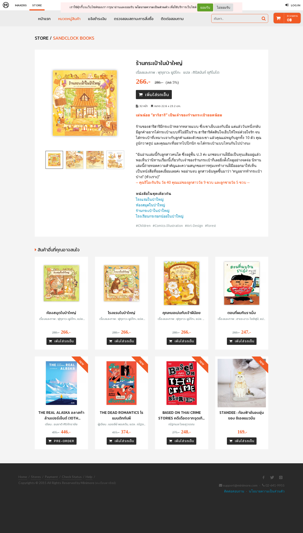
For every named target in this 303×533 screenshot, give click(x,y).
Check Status (72, 477)
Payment (51, 477)
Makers (21, 5)
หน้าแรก (44, 18)
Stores (36, 477)
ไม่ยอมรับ (223, 7)
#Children (143, 226)
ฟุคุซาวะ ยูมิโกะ (169, 72)
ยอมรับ (205, 7)
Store (37, 5)
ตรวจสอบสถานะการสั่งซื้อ (133, 18)
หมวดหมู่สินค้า (69, 18)
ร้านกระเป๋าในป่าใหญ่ (152, 210)
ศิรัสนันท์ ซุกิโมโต (206, 72)
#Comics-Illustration (168, 226)
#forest (210, 226)
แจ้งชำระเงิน (97, 18)
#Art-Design (194, 226)
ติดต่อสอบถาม (172, 18)
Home (22, 477)
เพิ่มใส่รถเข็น (154, 94)
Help (89, 477)
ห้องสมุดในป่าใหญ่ (150, 205)
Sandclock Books (73, 38)
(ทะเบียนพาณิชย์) (105, 483)
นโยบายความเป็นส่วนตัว (152, 7)
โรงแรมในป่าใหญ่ (150, 199)
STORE (42, 38)
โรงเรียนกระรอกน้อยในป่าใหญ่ (159, 216)
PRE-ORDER (61, 441)
